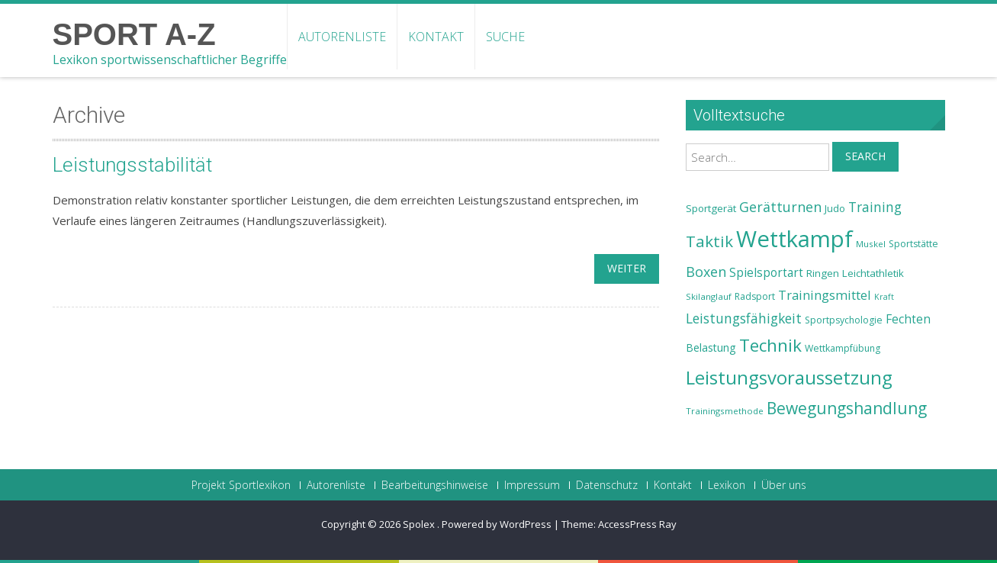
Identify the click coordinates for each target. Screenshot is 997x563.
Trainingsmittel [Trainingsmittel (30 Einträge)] (824, 295)
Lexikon (726, 485)
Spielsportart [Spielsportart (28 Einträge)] (766, 273)
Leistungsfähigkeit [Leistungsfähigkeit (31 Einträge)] (744, 318)
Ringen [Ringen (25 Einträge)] (822, 273)
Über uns (783, 485)
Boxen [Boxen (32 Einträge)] (706, 271)
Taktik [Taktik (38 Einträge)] (709, 241)
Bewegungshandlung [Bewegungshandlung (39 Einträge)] (847, 408)
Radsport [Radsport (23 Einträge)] (755, 296)
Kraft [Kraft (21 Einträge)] (884, 296)
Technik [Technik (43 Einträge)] (770, 345)
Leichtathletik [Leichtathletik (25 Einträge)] (873, 273)
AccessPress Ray (637, 524)
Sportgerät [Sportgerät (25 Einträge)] (711, 208)
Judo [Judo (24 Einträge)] (835, 208)
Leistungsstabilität (132, 164)
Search (865, 156)
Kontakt (436, 36)
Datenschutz (607, 485)
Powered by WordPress (497, 524)
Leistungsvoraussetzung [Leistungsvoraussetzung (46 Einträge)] (789, 377)
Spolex (420, 524)
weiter (626, 268)
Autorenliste (342, 36)
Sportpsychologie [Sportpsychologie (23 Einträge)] (844, 320)
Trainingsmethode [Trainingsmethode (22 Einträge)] (725, 411)
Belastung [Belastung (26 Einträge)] (711, 347)
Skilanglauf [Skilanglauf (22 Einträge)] (709, 296)
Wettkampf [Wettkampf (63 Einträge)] (794, 239)
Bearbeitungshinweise (434, 485)
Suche (505, 36)
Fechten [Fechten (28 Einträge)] (908, 319)
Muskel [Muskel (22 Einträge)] (871, 243)
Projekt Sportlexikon (241, 485)
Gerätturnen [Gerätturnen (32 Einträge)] (780, 207)
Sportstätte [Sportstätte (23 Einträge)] (913, 243)
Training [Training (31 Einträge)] (875, 207)
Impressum (532, 485)
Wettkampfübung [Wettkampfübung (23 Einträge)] (842, 348)
